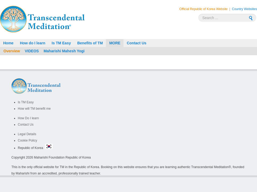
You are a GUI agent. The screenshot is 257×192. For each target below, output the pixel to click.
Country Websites (244, 9)
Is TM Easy (26, 102)
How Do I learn (28, 118)
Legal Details (27, 134)
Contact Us (25, 124)
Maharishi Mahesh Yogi (64, 51)
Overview (11, 51)
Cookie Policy (27, 140)
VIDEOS (32, 51)
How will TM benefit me (34, 108)
